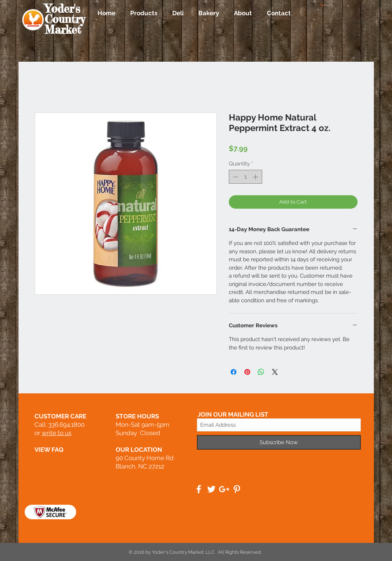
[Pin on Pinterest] (247, 372)
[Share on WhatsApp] (261, 372)
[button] (325, 5)
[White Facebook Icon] (198, 489)
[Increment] (256, 177)
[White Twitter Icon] (211, 489)
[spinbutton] (245, 177)
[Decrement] (235, 177)
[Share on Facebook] (233, 372)
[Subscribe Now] (279, 442)
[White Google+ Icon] (224, 489)
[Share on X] (275, 372)
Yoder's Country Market (65, 19)
